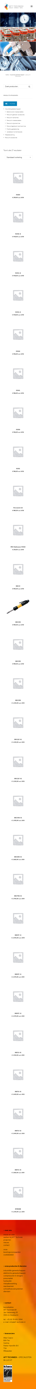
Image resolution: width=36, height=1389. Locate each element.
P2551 (18, 468)
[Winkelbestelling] (19, 157)
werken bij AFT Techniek (13, 1237)
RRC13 (18, 586)
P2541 (18, 390)
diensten (6, 1291)
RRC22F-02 (18, 778)
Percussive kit (18, 508)
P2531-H (18, 273)
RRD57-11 (18, 974)
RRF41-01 (18, 1170)
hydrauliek (7, 1281)
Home (7, 74)
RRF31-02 (18, 1131)
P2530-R (18, 234)
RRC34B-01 (18, 818)
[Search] (25, 6)
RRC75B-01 (18, 896)
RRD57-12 (18, 1013)
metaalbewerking (10, 1284)
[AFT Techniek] (18, 6)
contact (6, 1245)
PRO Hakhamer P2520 (18, 547)
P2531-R (18, 312)
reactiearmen (8, 1286)
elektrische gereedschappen (14, 1273)
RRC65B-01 (18, 857)
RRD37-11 (18, 935)
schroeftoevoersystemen (13, 1289)
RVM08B (18, 1209)
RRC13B (18, 622)
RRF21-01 (18, 1052)
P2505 (18, 195)
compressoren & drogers (13, 1276)
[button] (31, 6)
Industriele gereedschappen (17, 74)
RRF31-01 (18, 1091)
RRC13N (18, 700)
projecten (7, 1240)
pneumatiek (8, 1278)
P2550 (18, 429)
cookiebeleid (8, 1255)
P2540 (18, 351)
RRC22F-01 (18, 739)
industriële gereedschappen (14, 1270)
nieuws (6, 1242)
